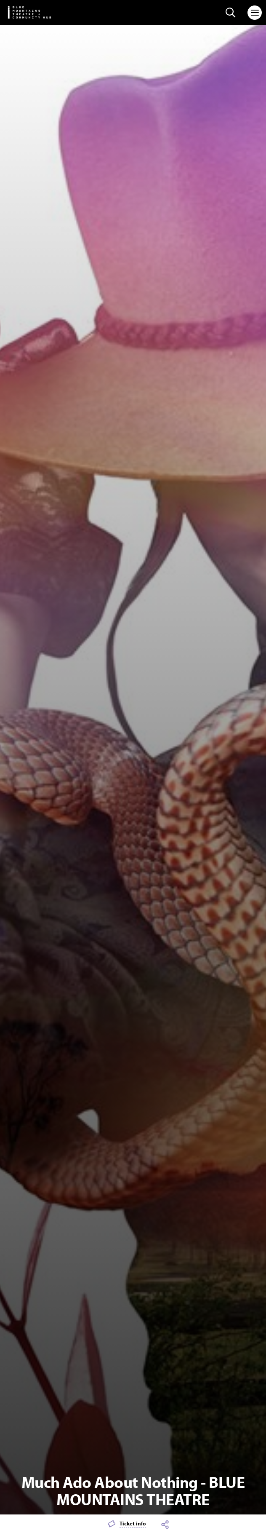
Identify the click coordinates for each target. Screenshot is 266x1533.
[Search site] (230, 12)
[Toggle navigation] (254, 12)
